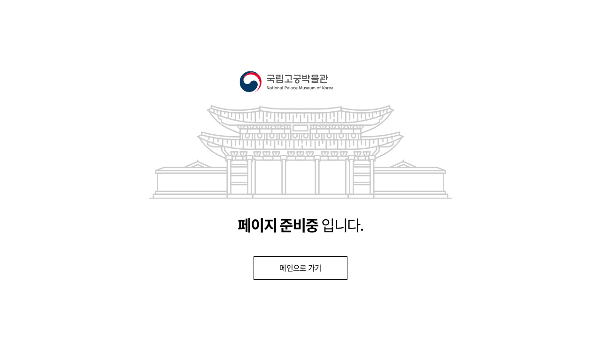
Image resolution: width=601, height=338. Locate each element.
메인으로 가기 (300, 268)
